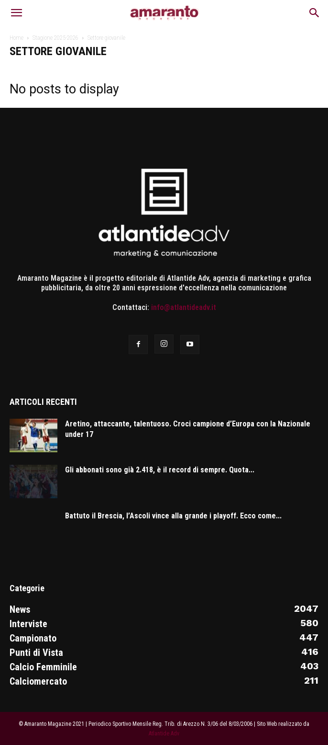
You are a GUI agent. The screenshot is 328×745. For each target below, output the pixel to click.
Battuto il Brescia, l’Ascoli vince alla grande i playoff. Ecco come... (173, 515)
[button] (16, 13)
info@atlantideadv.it (183, 307)
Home (16, 37)
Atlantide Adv (164, 733)
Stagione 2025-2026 (55, 37)
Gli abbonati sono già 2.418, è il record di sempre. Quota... (159, 469)
